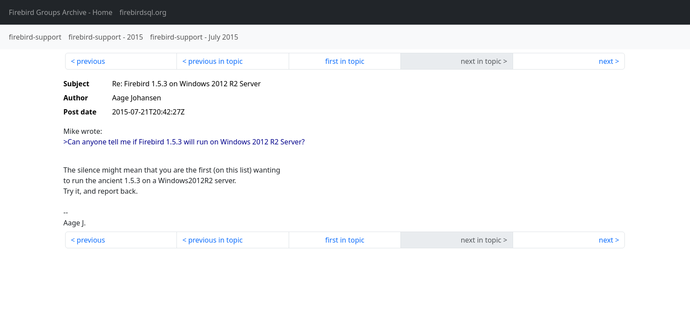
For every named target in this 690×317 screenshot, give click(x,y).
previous (91, 61)
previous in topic (215, 61)
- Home (61, 12)
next (606, 61)
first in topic (344, 61)
